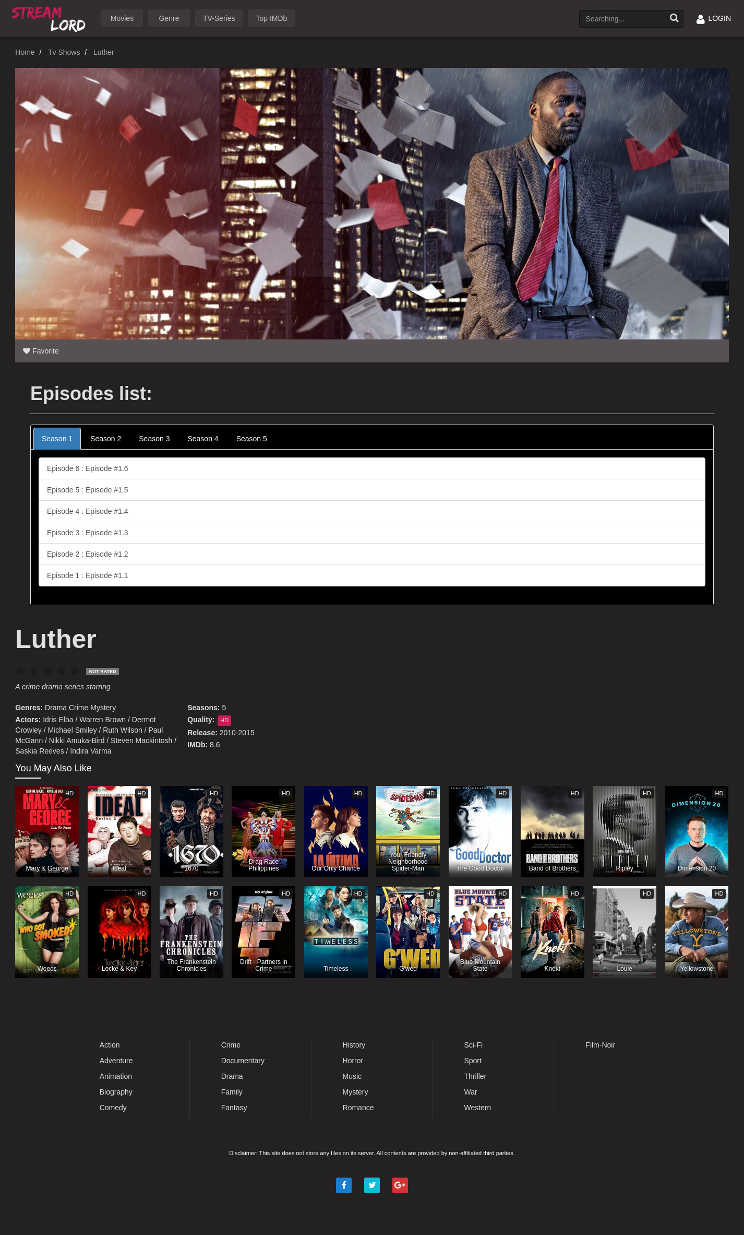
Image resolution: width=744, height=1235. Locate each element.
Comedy (113, 1107)
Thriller (475, 1076)
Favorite (40, 351)
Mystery (103, 707)
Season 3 (154, 438)
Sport (472, 1060)
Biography (116, 1092)
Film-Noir (600, 1045)
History (354, 1045)
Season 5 (251, 438)
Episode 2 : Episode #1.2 (87, 554)
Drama (56, 707)
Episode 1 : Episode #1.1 (87, 575)
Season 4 (202, 438)
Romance (358, 1107)
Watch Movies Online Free (50, 17)
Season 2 (105, 438)
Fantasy (234, 1107)
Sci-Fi (473, 1045)
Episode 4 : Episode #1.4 (87, 511)
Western (477, 1107)
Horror (353, 1060)
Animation (116, 1076)
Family (232, 1092)
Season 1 (57, 438)
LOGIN (714, 18)
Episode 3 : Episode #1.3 (87, 532)
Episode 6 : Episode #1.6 (87, 468)
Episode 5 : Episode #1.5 (87, 490)
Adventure (116, 1060)
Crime (78, 707)
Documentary (243, 1060)
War (470, 1092)
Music (352, 1076)
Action (110, 1045)
